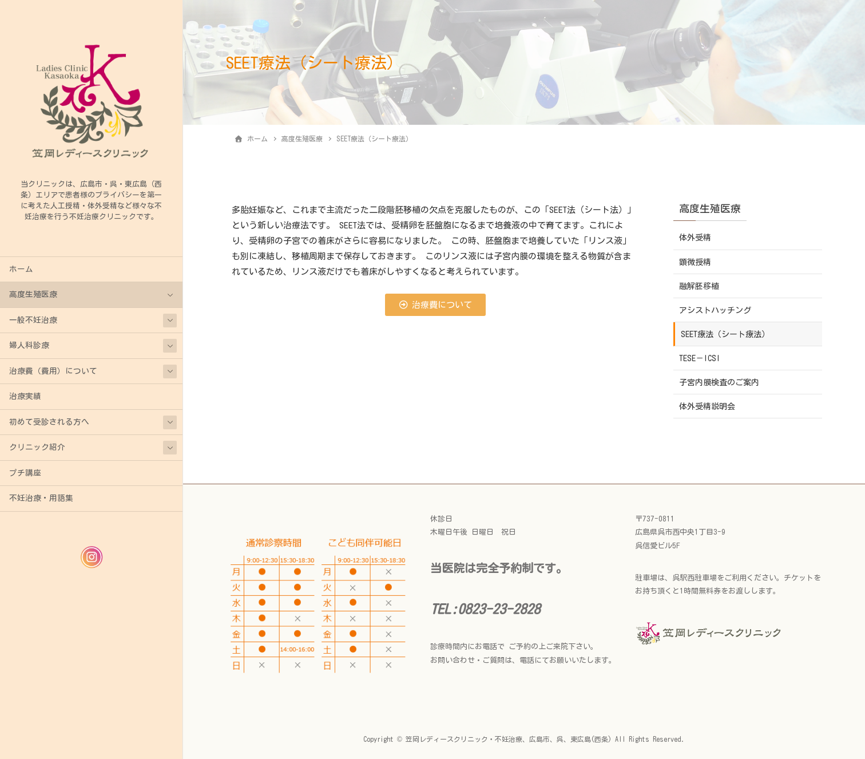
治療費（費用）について (53, 371)
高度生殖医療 (33, 294)
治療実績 (25, 396)
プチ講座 (25, 473)
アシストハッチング (715, 310)
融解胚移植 (699, 286)
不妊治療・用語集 (41, 498)
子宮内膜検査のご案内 (719, 382)
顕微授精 (695, 262)
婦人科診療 (29, 345)
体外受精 (695, 238)
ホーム (21, 269)
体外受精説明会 (707, 406)
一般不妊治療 (33, 320)
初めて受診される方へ (49, 422)
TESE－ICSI (699, 358)
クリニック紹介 (37, 447)
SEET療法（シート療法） (725, 334)
